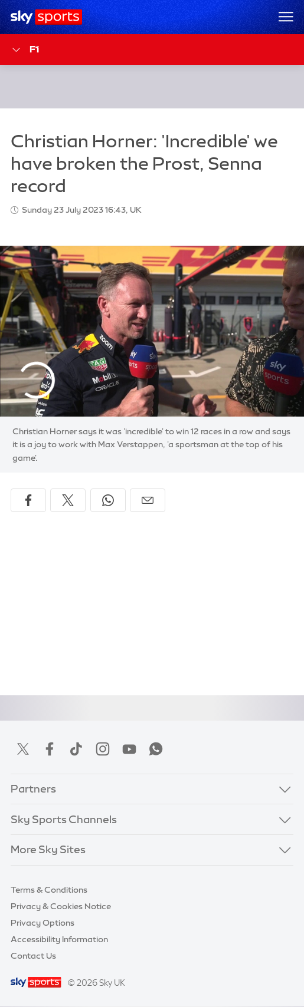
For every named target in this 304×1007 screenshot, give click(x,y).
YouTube (129, 748)
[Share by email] (147, 500)
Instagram (103, 748)
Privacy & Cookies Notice (61, 906)
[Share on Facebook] (28, 500)
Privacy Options (42, 923)
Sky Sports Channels (64, 819)
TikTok (76, 748)
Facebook (49, 748)
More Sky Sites (48, 849)
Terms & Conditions (49, 890)
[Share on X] (68, 500)
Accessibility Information (59, 939)
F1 (25, 49)
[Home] (46, 17)
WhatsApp (156, 748)
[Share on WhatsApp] (108, 500)
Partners (33, 789)
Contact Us (33, 956)
